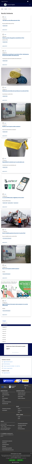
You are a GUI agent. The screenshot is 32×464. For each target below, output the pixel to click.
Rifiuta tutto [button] (20, 460)
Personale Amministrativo (6, 401)
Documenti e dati (5, 403)
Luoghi (19, 416)
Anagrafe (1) (4, 327)
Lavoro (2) (4, 335)
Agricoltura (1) (4, 323)
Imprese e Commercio (21, 394)
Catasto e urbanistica (21, 398)
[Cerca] (30, 4)
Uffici (3, 396)
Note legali (4, 446)
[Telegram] (25, 388)
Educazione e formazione (6, 408)
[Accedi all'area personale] (27, 1)
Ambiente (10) (4, 325)
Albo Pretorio (4, 442)
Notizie (19, 408)
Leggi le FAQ (20, 427)
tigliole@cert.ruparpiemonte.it (7, 433)
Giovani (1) (4, 333)
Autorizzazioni (4, 410)
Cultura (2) (4, 331)
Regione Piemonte (4, 1)
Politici (3, 400)
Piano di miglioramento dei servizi (8, 449)
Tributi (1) (4, 341)
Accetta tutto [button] (12, 460)
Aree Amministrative (5, 394)
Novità (6, 9)
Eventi (19, 418)
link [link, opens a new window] (25, 458)
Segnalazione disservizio (22, 425)
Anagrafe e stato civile (21, 393)
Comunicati (20, 410)
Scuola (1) (4, 337)
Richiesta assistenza (21, 428)
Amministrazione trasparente (7, 440)
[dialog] (16, 458)
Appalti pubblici (20, 396)
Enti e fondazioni (5, 398)
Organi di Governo (5, 393)
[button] (16, 462)
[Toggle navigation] (2, 4)
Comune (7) (4, 329)
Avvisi (4, 17)
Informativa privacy (5, 444)
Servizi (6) (4, 339)
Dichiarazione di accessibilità (7, 448)
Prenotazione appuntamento (22, 423)
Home (2, 9)
